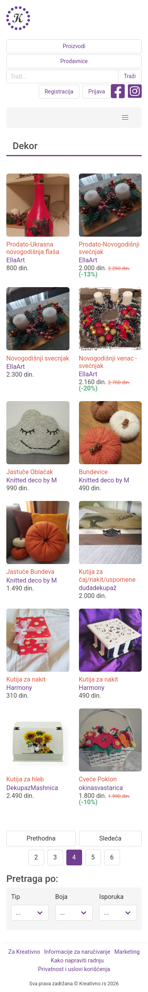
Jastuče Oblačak (29, 472)
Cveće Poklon (98, 779)
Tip (15, 896)
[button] (125, 117)
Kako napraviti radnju (77, 960)
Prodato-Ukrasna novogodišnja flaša (32, 248)
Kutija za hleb (25, 779)
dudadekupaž (98, 588)
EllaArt (15, 260)
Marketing (127, 952)
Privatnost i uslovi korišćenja (74, 969)
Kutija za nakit (26, 679)
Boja (61, 896)
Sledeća (110, 838)
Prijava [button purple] (96, 91)
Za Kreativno (24, 952)
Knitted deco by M (31, 480)
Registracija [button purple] (59, 91)
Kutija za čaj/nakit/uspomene (107, 575)
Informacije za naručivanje (77, 952)
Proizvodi (74, 46)
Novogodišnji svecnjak (37, 358)
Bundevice (93, 472)
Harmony (19, 687)
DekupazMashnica (32, 788)
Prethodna (41, 838)
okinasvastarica (101, 788)
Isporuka (111, 896)
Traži (130, 76)
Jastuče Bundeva (30, 571)
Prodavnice (74, 61)
